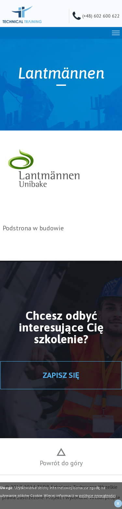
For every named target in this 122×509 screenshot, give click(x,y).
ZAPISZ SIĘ (61, 375)
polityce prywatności (97, 495)
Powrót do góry (61, 463)
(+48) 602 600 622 (101, 15)
